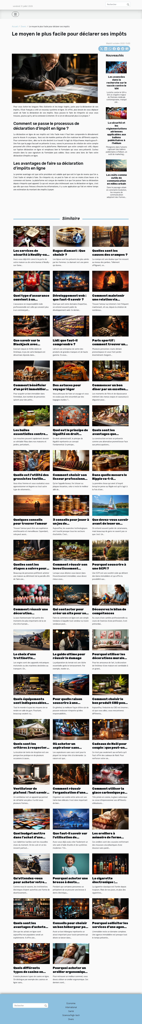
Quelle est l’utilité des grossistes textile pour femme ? (31, 478)
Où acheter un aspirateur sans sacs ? (66, 747)
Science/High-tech (71, 1015)
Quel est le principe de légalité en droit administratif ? (70, 434)
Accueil (15, 26)
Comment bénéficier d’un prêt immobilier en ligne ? (29, 389)
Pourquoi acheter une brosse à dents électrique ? (70, 882)
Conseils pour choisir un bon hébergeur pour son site (71, 927)
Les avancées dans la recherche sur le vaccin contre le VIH (117, 82)
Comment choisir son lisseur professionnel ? (70, 478)
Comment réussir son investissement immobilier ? (70, 568)
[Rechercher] (118, 4)
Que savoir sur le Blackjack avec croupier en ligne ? (28, 344)
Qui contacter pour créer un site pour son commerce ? (70, 613)
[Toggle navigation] (15, 14)
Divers (23, 26)
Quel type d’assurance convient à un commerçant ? (31, 299)
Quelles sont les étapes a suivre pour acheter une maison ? (30, 568)
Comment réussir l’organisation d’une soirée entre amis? (69, 792)
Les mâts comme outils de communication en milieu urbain (116, 179)
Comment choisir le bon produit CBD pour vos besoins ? (109, 703)
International (71, 1007)
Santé (71, 1011)
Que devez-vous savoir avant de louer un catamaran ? (110, 523)
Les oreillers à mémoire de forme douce (106, 837)
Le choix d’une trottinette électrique (24, 658)
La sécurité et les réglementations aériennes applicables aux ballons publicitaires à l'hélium (116, 133)
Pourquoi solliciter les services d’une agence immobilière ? (110, 927)
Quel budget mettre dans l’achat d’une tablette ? (29, 837)
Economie (71, 1003)
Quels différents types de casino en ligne (28, 971)
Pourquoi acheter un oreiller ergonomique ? (70, 971)
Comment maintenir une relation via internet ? (108, 299)
